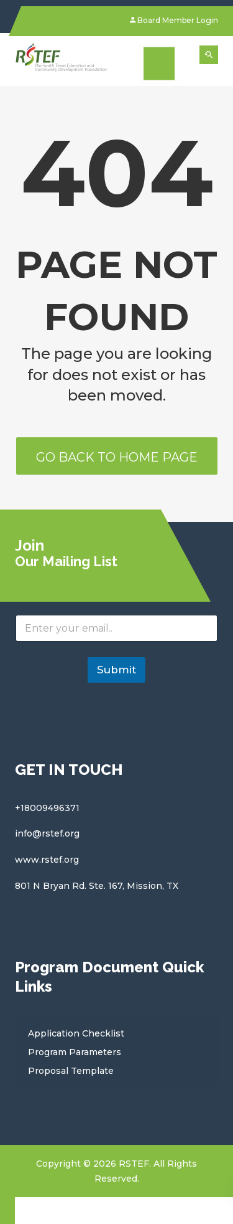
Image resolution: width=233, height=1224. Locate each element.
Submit (116, 669)
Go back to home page (117, 457)
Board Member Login (174, 20)
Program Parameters (74, 1052)
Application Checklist (76, 1033)
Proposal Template (71, 1070)
